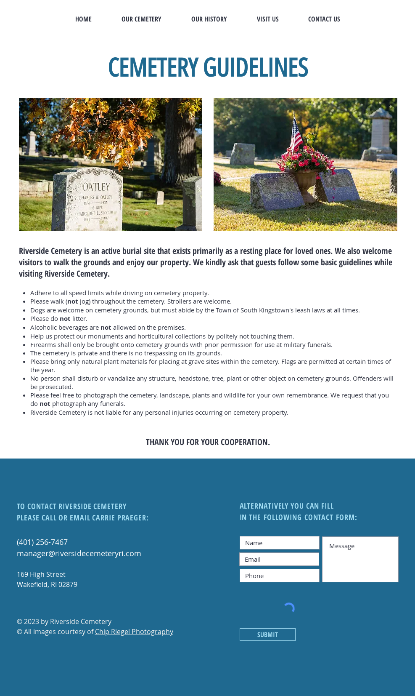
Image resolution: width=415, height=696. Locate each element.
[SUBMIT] (268, 634)
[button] (142, 18)
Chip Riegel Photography (134, 631)
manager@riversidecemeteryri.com (79, 553)
